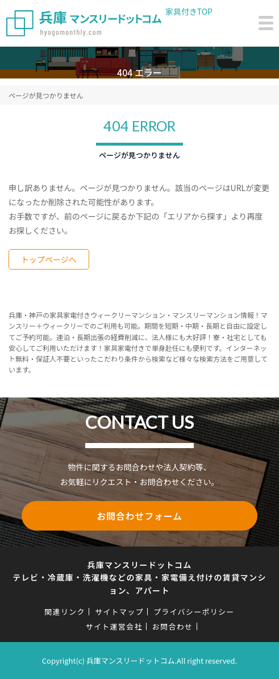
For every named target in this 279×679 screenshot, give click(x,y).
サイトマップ (119, 611)
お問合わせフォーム (139, 516)
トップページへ (49, 259)
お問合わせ (172, 626)
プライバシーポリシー (194, 611)
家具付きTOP (189, 11)
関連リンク (64, 611)
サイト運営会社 (114, 626)
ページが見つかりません (46, 95)
